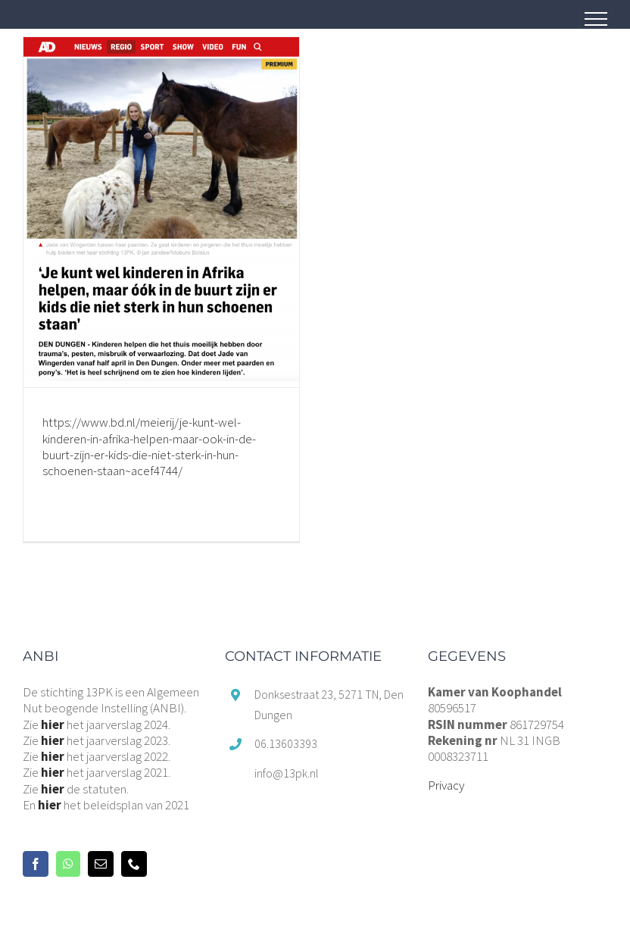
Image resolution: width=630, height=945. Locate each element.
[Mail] (101, 864)
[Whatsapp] (68, 864)
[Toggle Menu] (596, 19)
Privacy (446, 785)
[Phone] (134, 864)
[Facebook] (35, 864)
